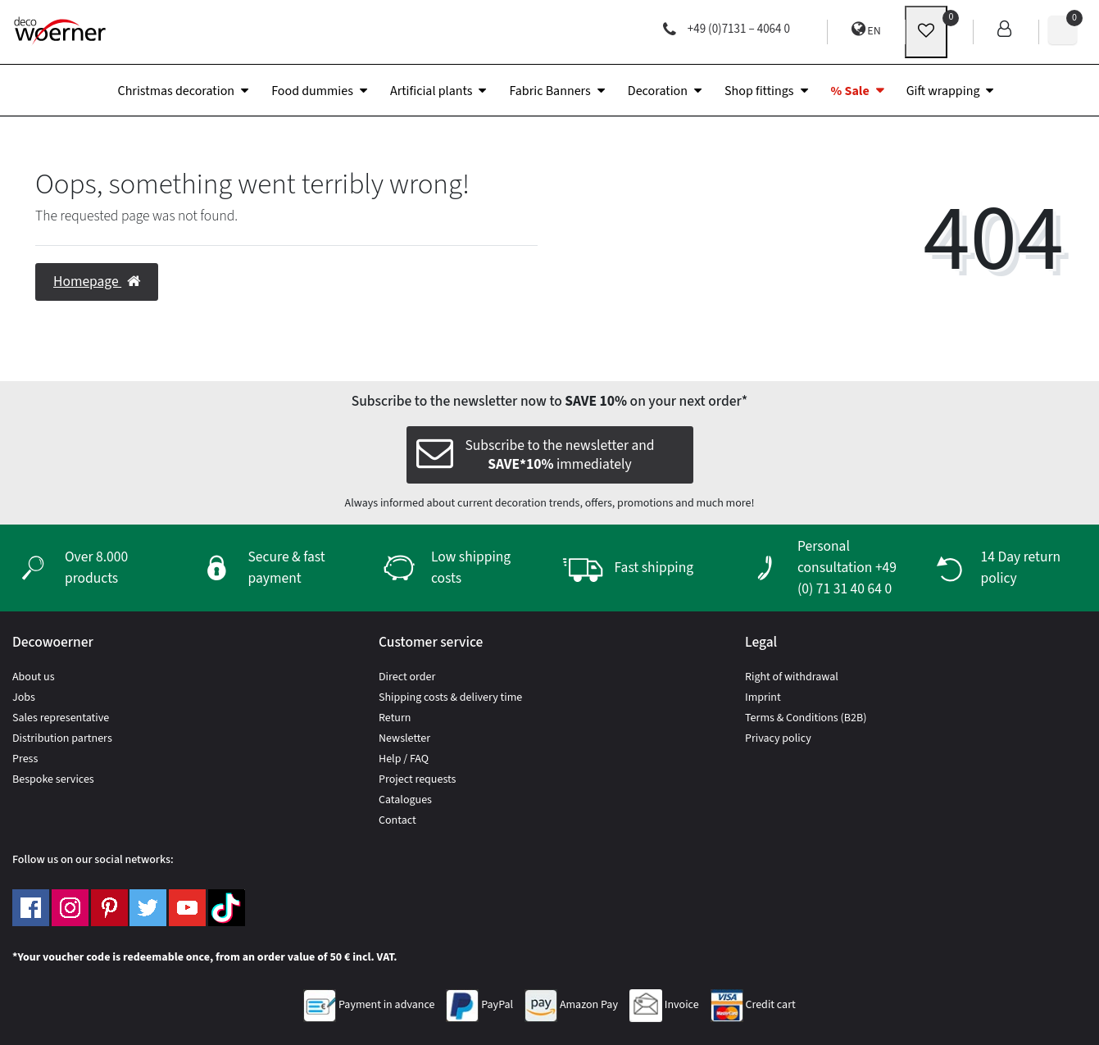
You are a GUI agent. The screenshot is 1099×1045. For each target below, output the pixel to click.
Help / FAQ (404, 759)
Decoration (658, 91)
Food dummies (312, 91)
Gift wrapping (943, 91)
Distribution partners (62, 738)
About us (33, 677)
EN (866, 29)
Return (395, 718)
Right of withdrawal (791, 677)
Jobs (23, 697)
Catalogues (405, 800)
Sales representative (60, 718)
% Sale (850, 91)
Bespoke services (53, 779)
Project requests (417, 779)
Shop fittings (759, 91)
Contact (397, 820)
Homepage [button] (96, 281)
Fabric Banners (549, 91)
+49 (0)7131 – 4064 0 (726, 29)
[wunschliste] (926, 32)
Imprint (763, 697)
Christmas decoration (176, 91)
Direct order (407, 677)
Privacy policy (778, 738)
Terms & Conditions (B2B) (805, 718)
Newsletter (404, 738)
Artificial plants (431, 91)
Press (25, 759)
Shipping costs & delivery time (450, 697)
